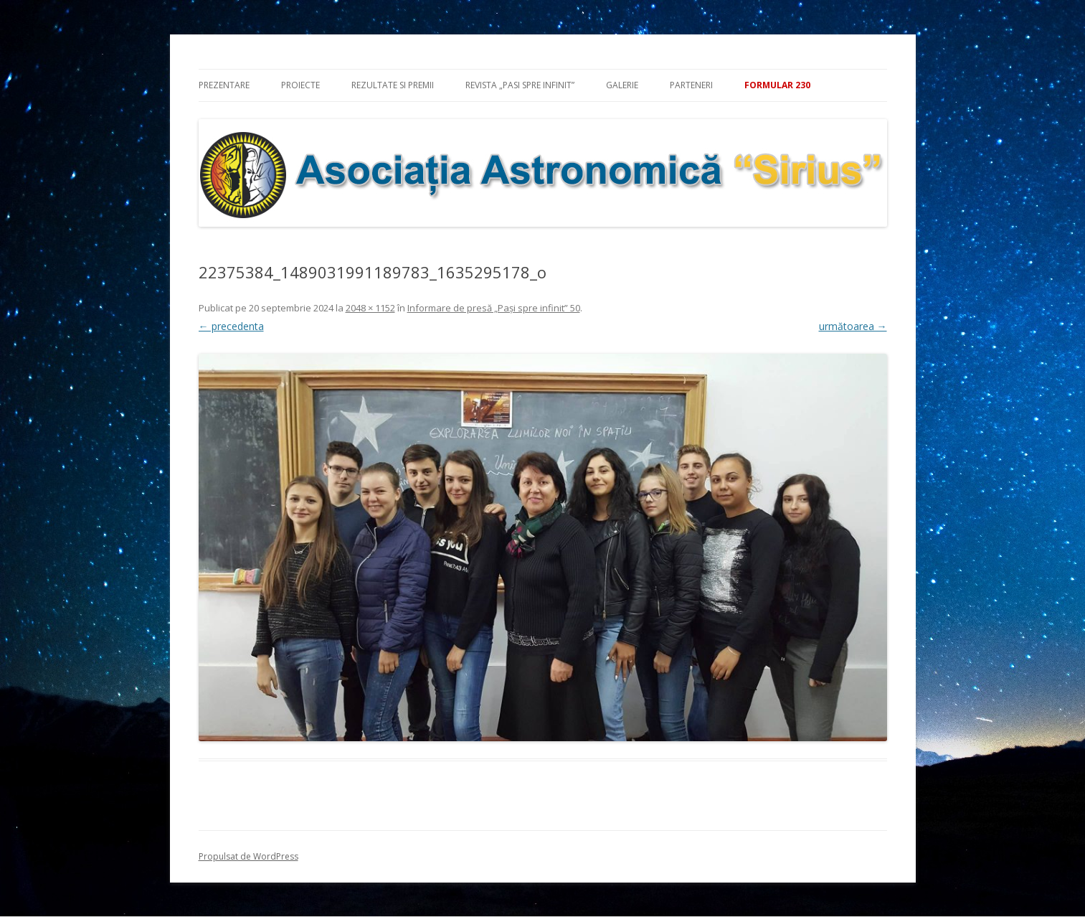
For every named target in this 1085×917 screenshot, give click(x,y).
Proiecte (300, 85)
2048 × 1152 (370, 307)
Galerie (622, 85)
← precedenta (231, 326)
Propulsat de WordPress (248, 856)
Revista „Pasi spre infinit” (519, 85)
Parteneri (691, 85)
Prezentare (224, 85)
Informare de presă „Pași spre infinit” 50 (493, 307)
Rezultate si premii (392, 85)
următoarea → (853, 326)
